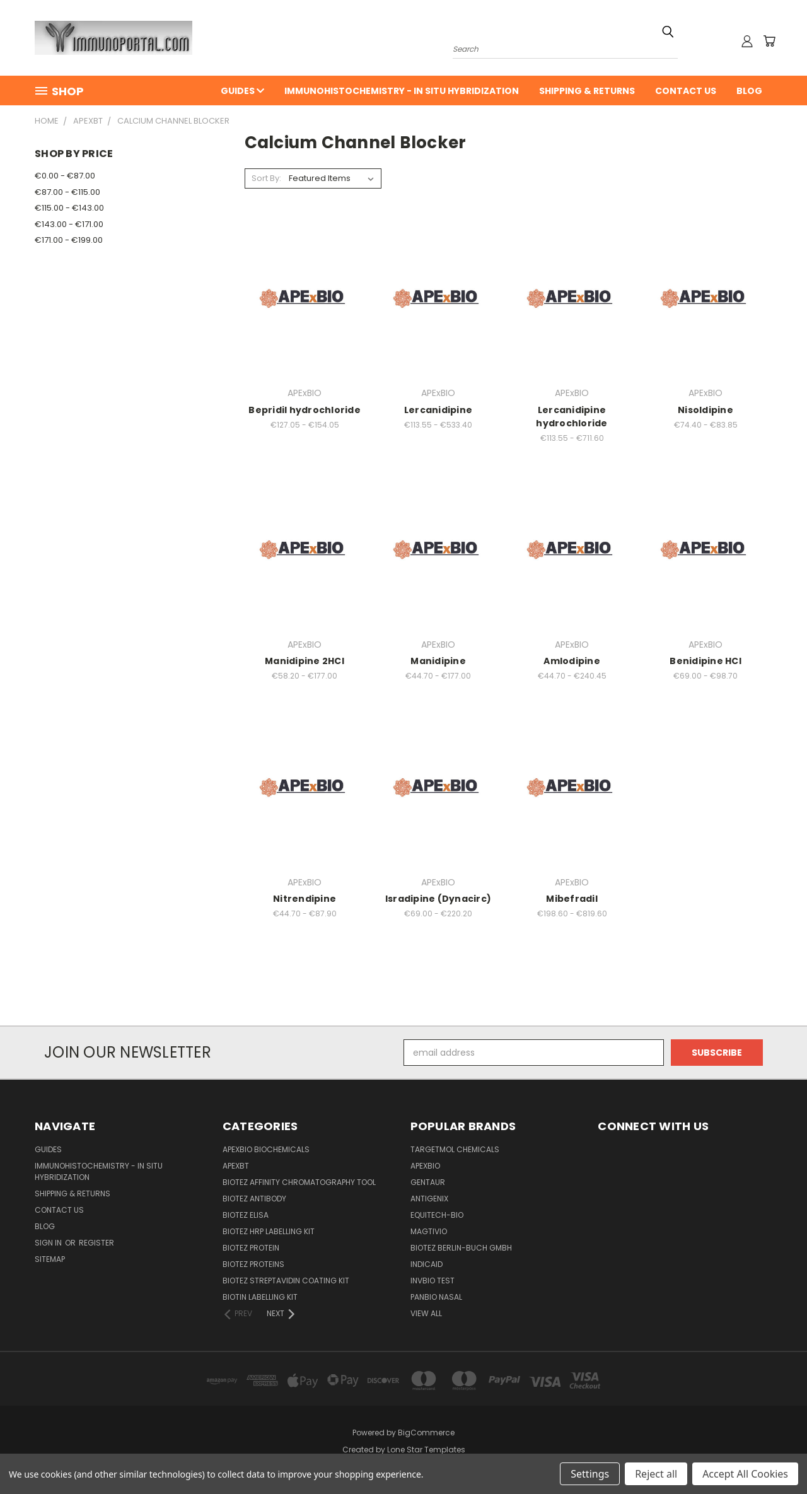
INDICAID (426, 1264)
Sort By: (266, 178)
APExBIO (425, 1165)
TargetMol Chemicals (454, 1149)
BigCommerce (426, 1432)
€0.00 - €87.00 (65, 176)
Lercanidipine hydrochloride (571, 416)
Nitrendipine (304, 898)
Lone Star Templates (426, 1449)
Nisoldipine (705, 410)
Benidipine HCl (705, 661)
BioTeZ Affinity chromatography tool (299, 1182)
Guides (242, 91)
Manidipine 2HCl (304, 661)
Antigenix (429, 1198)
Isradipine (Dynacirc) (438, 898)
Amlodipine (571, 661)
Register (96, 1242)
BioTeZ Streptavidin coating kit (286, 1280)
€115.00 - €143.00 (69, 208)
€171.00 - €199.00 (69, 240)
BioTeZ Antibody (254, 1198)
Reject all (656, 1474)
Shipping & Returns (587, 91)
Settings (590, 1474)
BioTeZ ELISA (246, 1215)
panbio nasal (436, 1297)
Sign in (49, 1242)
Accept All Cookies (745, 1474)
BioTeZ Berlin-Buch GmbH (461, 1247)
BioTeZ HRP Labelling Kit (269, 1231)
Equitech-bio (436, 1215)
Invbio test (432, 1280)
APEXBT (236, 1165)
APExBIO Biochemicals (266, 1149)
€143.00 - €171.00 (69, 224)
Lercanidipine (438, 410)
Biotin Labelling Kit (260, 1297)
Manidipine (438, 661)
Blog (749, 91)
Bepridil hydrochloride (304, 410)
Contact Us (685, 91)
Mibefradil (572, 898)
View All (426, 1313)
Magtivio (428, 1231)
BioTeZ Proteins (253, 1264)
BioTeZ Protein (251, 1247)
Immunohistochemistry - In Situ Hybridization (401, 91)
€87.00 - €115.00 (67, 192)
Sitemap (50, 1259)
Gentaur (427, 1182)
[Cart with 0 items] (769, 41)
